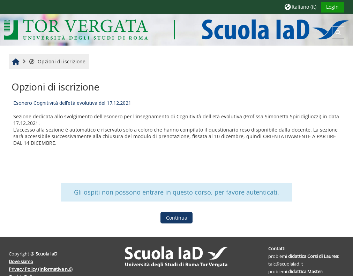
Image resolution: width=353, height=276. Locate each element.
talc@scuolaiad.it (285, 264)
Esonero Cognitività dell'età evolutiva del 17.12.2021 (72, 103)
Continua (176, 217)
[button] (300, 6)
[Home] (175, 29)
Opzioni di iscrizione (57, 61)
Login (332, 6)
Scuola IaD (46, 254)
